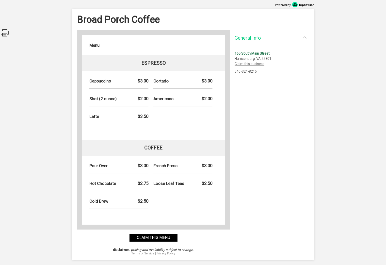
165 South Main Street (252, 53)
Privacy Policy (166, 253)
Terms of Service (142, 253)
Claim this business (249, 64)
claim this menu (153, 237)
